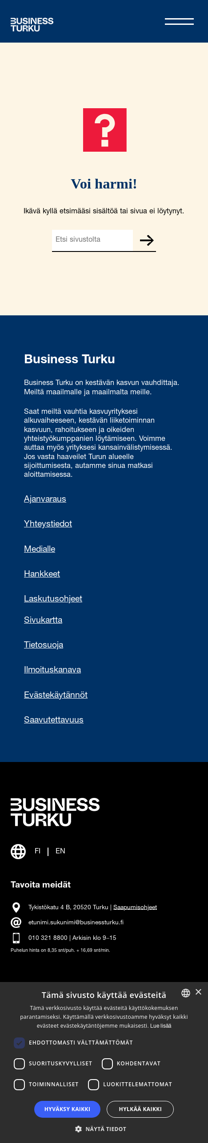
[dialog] (104, 1062)
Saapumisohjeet (135, 907)
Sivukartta (43, 621)
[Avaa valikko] (179, 21)
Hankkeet (42, 574)
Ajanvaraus (45, 499)
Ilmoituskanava (52, 670)
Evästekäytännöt (56, 695)
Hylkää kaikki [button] (140, 1109)
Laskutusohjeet (53, 599)
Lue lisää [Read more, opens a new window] (160, 1026)
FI (37, 852)
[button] (104, 1128)
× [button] (198, 992)
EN (60, 852)
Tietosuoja (43, 645)
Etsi (146, 240)
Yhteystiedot (48, 524)
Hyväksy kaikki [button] (67, 1109)
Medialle (39, 550)
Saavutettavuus (54, 720)
